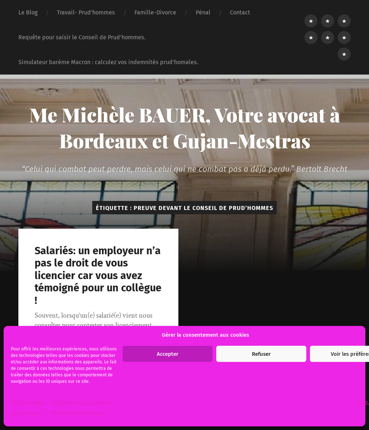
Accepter (167, 354)
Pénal (203, 12)
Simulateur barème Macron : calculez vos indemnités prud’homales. (108, 62)
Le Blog (27, 12)
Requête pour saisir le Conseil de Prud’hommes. (82, 37)
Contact (240, 12)
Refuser (261, 354)
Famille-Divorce (155, 12)
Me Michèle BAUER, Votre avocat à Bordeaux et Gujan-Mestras (184, 127)
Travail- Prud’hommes (86, 12)
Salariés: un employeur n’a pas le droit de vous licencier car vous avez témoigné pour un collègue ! (98, 276)
